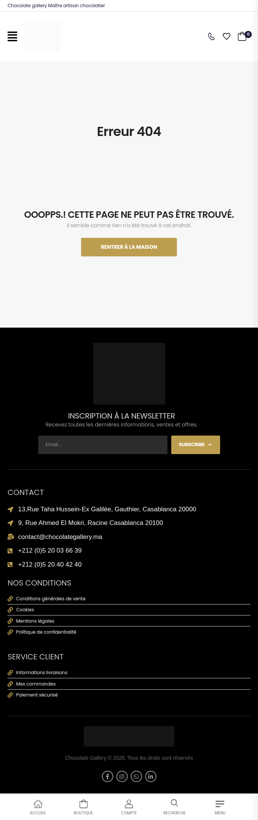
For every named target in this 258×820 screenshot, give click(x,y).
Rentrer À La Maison (129, 247)
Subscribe (192, 444)
